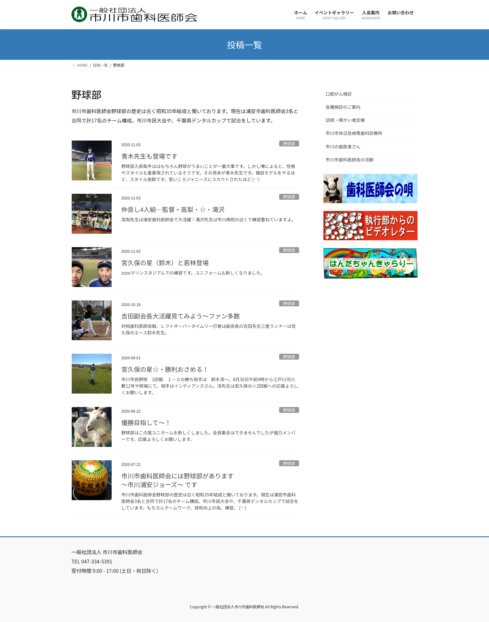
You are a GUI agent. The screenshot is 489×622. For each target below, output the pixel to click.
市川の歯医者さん (343, 146)
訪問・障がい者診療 (345, 120)
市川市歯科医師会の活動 (350, 159)
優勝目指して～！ (146, 422)
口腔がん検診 (339, 94)
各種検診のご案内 (343, 107)
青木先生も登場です (149, 155)
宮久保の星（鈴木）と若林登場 (165, 262)
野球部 (289, 143)
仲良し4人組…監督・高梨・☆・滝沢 (173, 209)
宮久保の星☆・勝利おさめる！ (165, 369)
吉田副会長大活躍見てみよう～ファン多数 (180, 315)
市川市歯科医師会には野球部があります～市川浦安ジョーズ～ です (177, 480)
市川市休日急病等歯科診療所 (354, 133)
